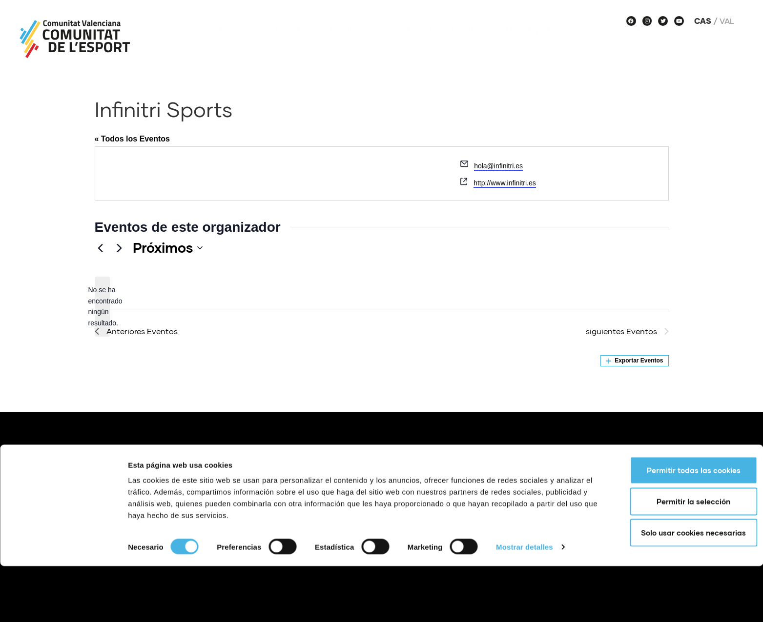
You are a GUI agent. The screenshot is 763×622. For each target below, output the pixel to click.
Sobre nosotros (224, 43)
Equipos (469, 43)
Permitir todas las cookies (681, 526)
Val (727, 21)
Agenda (414, 43)
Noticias (292, 43)
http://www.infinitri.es (505, 183)
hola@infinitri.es (498, 166)
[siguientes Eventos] (119, 248)
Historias (715, 43)
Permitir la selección (682, 557)
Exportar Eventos (634, 360)
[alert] (102, 307)
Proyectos (354, 43)
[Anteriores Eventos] (100, 248)
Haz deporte (535, 43)
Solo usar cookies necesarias (681, 588)
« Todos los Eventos (132, 139)
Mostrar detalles (524, 603)
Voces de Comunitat (630, 43)
